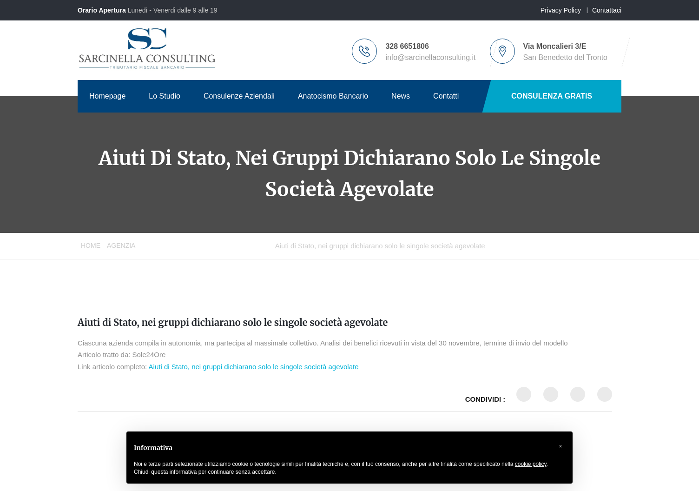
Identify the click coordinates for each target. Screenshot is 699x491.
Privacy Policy (561, 10)
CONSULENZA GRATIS (551, 96)
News (400, 96)
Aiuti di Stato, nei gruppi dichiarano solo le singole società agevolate (233, 322)
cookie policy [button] (531, 464)
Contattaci (606, 10)
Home (90, 245)
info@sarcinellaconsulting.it (430, 57)
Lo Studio (164, 96)
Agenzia (121, 245)
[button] (560, 446)
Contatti (446, 96)
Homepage (107, 96)
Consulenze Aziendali (239, 96)
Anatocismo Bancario (333, 96)
